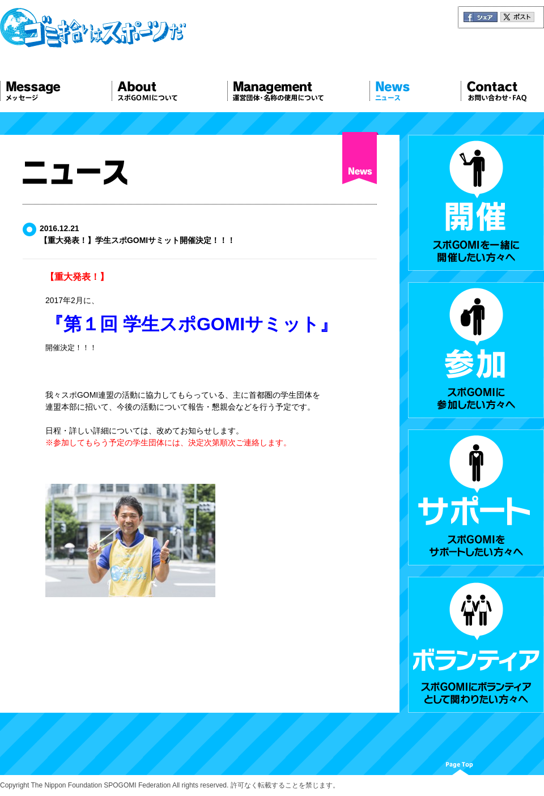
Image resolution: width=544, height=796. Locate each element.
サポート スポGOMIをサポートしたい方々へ (476, 497)
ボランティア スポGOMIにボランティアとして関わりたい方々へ (476, 645)
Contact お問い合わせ (502, 91)
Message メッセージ (56, 91)
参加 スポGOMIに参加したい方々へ (476, 350)
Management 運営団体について (298, 91)
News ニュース (415, 91)
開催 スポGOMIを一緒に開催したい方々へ (476, 203)
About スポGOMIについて (169, 91)
